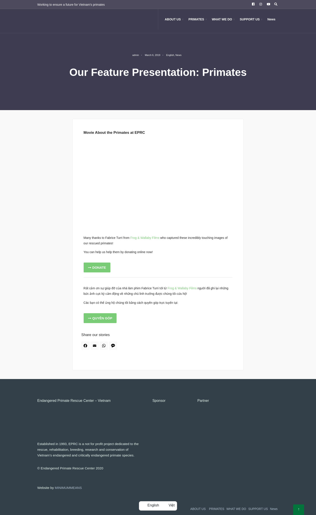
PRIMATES (196, 19)
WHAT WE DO (222, 19)
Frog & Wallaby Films (145, 238)
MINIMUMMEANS (68, 488)
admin (135, 55)
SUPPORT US (250, 19)
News (271, 19)
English (170, 55)
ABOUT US (173, 19)
